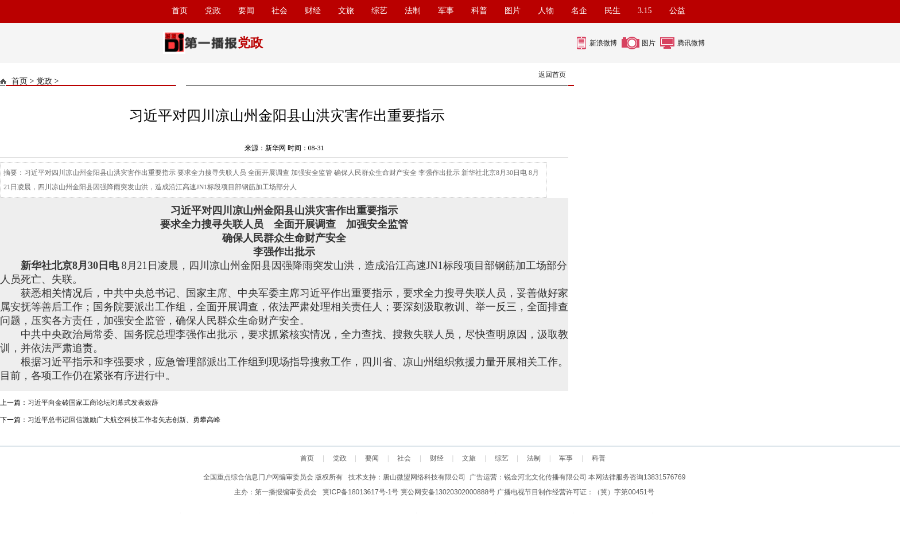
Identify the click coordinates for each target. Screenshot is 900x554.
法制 (413, 10)
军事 (446, 10)
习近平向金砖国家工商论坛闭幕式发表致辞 (93, 403)
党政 (213, 10)
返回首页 (552, 75)
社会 (279, 10)
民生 (612, 10)
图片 (513, 10)
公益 (677, 10)
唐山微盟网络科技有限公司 (424, 477)
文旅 (346, 10)
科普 (479, 10)
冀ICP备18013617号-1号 (360, 492)
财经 (313, 10)
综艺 (379, 10)
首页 (180, 10)
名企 (579, 10)
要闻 (246, 10)
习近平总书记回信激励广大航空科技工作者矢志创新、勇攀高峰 (124, 420)
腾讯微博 (691, 43)
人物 (546, 10)
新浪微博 (603, 43)
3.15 (645, 10)
